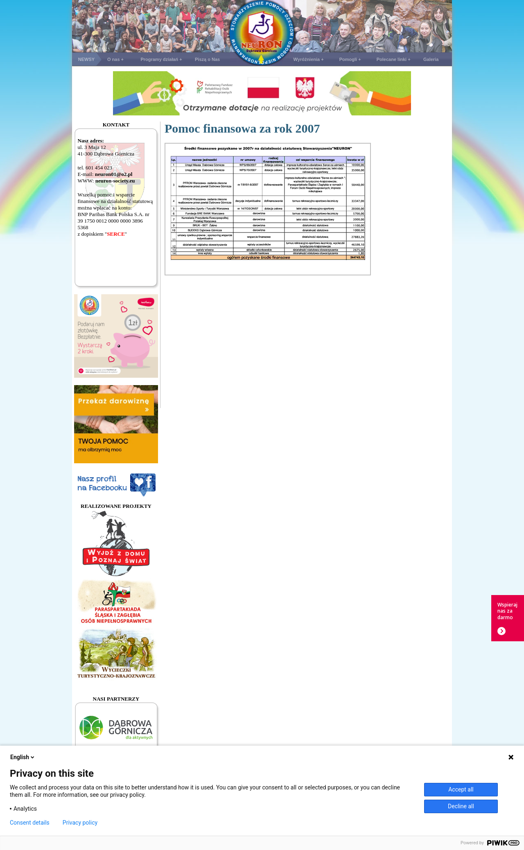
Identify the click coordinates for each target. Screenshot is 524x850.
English (23, 757)
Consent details (30, 822)
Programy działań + (161, 59)
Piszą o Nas (207, 59)
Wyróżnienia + (309, 59)
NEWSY (86, 59)
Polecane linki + (394, 59)
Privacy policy (80, 822)
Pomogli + (350, 59)
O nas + (115, 59)
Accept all (461, 789)
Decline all (461, 806)
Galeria (430, 59)
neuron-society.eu (115, 181)
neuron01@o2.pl (114, 174)
